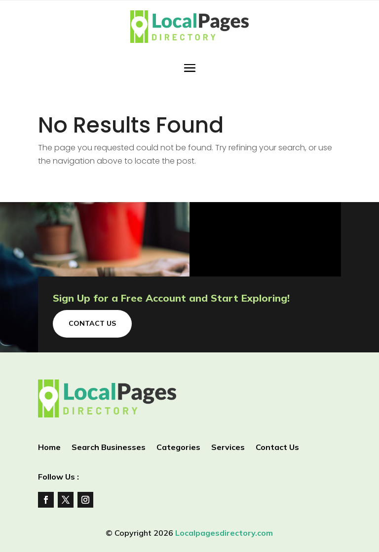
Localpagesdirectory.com (224, 533)
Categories (178, 448)
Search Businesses (109, 448)
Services (228, 448)
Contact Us (92, 323)
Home (49, 448)
